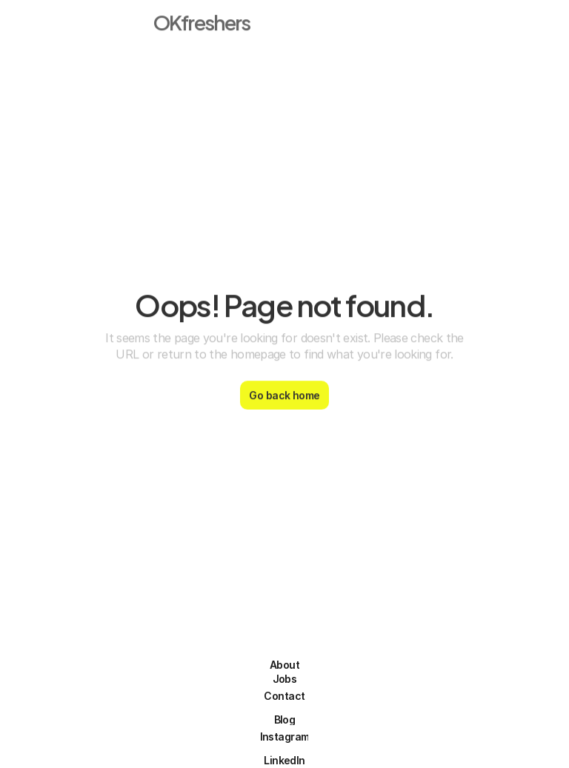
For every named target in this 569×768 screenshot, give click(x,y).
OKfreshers (201, 17)
